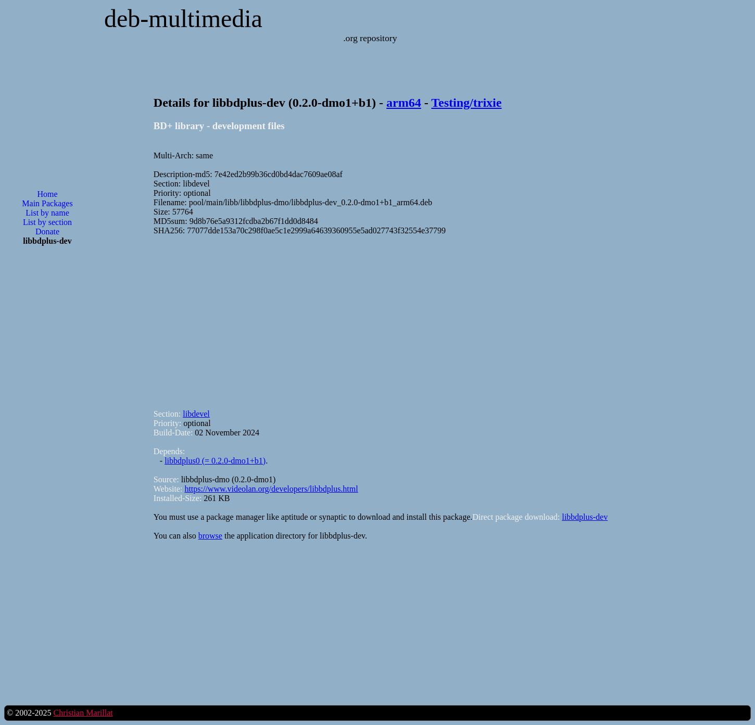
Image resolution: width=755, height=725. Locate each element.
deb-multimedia (183, 18)
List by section (47, 222)
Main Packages (47, 203)
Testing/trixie (466, 102)
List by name (47, 212)
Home (47, 194)
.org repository (370, 38)
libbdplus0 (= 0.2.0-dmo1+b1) (215, 460)
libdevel (196, 413)
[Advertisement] (47, 421)
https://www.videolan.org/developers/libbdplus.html (271, 488)
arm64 (403, 102)
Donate (47, 231)
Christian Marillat (82, 712)
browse (210, 535)
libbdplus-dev (585, 516)
